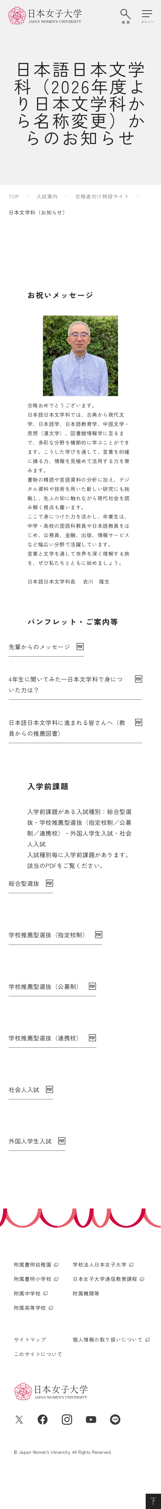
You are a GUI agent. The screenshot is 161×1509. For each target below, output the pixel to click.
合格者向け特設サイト (102, 196)
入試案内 (47, 196)
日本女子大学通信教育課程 (105, 1313)
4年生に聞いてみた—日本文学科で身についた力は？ (66, 693)
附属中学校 (27, 1328)
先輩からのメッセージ (39, 655)
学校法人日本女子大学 (100, 1299)
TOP (14, 196)
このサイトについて (38, 1388)
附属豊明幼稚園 (32, 1299)
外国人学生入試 (30, 1175)
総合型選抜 (24, 883)
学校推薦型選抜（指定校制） (48, 942)
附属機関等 (86, 1328)
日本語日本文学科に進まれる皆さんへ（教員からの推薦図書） (67, 736)
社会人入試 (24, 1116)
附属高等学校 (30, 1342)
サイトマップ (30, 1374)
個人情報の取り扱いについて (108, 1374)
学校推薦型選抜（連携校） (45, 1058)
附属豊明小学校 (32, 1313)
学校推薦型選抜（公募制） (45, 1000)
